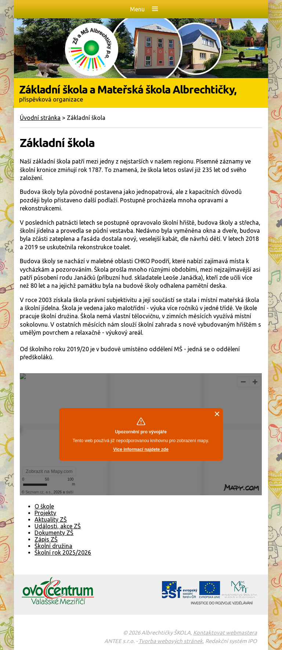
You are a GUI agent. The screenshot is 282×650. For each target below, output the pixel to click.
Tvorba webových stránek (170, 641)
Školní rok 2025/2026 (63, 552)
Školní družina (53, 546)
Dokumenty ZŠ (54, 532)
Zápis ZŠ (46, 539)
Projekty (45, 513)
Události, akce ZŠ (58, 526)
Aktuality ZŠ (51, 519)
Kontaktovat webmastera (225, 632)
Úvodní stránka (40, 117)
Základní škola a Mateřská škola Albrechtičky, (141, 93)
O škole (44, 506)
